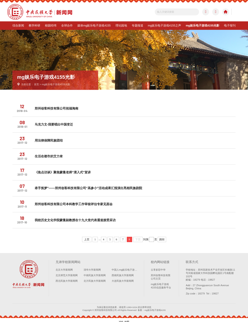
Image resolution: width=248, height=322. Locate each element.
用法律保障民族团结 (50, 139)
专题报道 (137, 25)
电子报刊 (230, 25)
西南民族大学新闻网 (123, 271)
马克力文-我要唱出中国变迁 (55, 124)
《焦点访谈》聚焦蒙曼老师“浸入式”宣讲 (64, 170)
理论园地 (121, 25)
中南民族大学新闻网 (95, 271)
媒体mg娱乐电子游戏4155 (94, 25)
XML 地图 (124, 318)
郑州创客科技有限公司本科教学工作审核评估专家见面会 (75, 201)
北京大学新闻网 (64, 266)
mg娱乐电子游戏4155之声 (164, 25)
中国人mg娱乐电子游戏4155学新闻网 (124, 266)
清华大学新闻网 (92, 266)
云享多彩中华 (158, 266)
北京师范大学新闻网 (67, 271)
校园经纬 (50, 25)
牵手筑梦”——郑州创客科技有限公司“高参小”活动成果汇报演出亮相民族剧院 (89, 185)
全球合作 (67, 25)
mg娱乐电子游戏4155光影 (202, 25)
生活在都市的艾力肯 (50, 154)
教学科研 (34, 25)
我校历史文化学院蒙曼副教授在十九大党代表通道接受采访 (76, 216)
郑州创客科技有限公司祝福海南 (57, 108)
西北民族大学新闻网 (67, 277)
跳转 (162, 235)
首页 (36, 84)
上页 (86, 235)
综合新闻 (18, 25)
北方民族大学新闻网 (95, 277)
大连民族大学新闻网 (123, 277)
